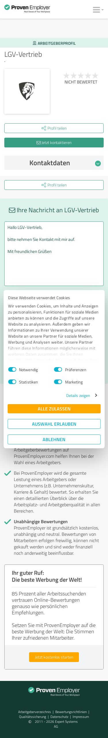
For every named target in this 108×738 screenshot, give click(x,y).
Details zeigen (78, 395)
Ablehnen (54, 439)
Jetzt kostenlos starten (54, 657)
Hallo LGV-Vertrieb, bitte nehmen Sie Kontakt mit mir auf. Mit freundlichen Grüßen (54, 253)
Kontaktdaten (65, 163)
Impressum (81, 716)
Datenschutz (59, 716)
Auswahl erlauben (54, 423)
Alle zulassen (54, 408)
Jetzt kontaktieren (54, 142)
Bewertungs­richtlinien (71, 711)
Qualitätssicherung (32, 716)
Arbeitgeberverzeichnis (34, 711)
